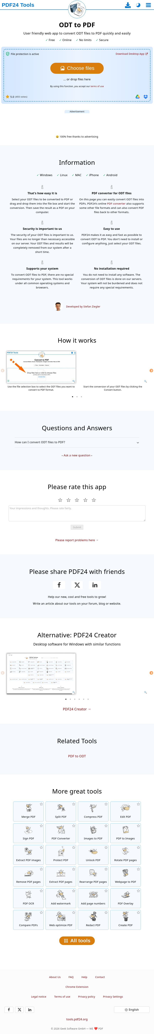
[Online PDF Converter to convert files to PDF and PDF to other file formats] (61, 833)
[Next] (151, 370)
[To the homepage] (18, 5)
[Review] (77, 513)
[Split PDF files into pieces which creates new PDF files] (61, 811)
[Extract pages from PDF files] (61, 876)
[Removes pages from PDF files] (28, 876)
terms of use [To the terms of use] (97, 86)
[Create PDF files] (125, 920)
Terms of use (62, 996)
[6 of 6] (88, 699)
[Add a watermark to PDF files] (61, 898)
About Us (55, 977)
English (134, 1010)
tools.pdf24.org (77, 1019)
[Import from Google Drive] (137, 96)
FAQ (70, 977)
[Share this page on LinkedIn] (95, 585)
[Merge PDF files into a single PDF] (28, 811)
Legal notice (38, 996)
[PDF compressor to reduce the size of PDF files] (93, 811)
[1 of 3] (72, 396)
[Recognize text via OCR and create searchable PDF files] (28, 898)
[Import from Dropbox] (145, 96)
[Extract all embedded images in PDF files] (28, 855)
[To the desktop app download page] (128, 5)
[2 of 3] (77, 396)
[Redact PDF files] (93, 920)
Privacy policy (86, 996)
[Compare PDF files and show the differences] (28, 920)
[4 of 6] (79, 699)
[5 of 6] (84, 699)
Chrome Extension (77, 987)
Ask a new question (77, 455)
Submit (77, 527)
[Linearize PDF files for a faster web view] (61, 920)
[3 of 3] (81, 396)
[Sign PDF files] (28, 833)
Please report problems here (75, 540)
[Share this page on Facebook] (59, 585)
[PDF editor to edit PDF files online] (125, 811)
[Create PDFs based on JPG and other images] (93, 833)
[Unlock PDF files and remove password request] (93, 855)
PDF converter (116, 203)
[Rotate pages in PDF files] (125, 855)
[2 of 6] (70, 699)
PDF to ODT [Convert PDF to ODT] (77, 756)
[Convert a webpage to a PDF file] (125, 876)
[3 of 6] (75, 699)
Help (84, 977)
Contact (100, 977)
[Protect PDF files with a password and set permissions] (61, 855)
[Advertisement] (77, 121)
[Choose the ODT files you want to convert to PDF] (77, 68)
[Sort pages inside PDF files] (93, 876)
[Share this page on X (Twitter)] (77, 585)
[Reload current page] (77, 9)
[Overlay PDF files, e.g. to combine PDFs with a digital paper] (125, 898)
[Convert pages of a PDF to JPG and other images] (125, 833)
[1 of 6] (66, 699)
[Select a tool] (148, 5)
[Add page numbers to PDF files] (93, 898)
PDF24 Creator (75, 709)
